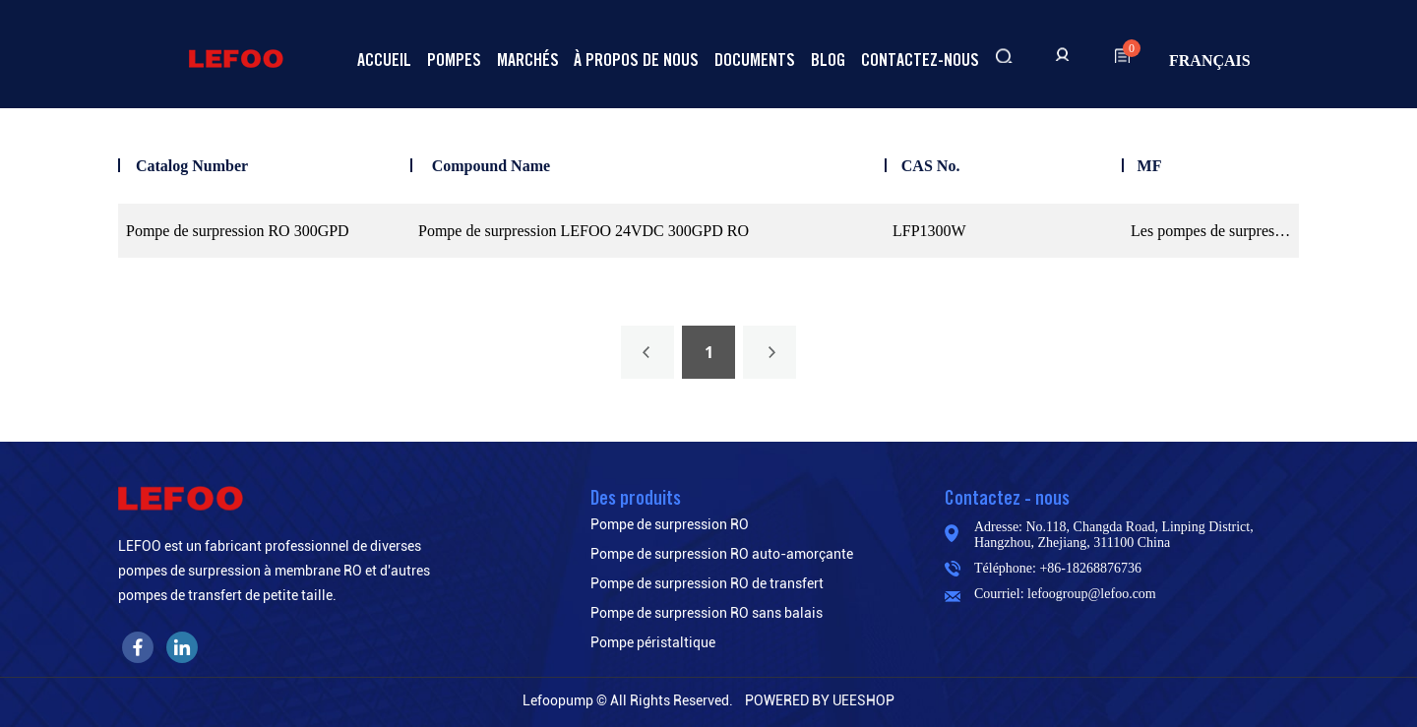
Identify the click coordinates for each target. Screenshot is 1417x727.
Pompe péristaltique (652, 642)
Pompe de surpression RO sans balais (706, 613)
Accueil (384, 59)
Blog (828, 59)
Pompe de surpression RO (669, 524)
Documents (754, 59)
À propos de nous (636, 59)
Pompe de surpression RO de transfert (707, 583)
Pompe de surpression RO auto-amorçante (721, 554)
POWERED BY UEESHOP (819, 700)
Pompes (454, 59)
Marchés (528, 59)
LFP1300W (929, 230)
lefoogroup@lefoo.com (1091, 593)
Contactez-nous (920, 59)
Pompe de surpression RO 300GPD (237, 230)
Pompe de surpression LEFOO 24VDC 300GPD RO (583, 230)
